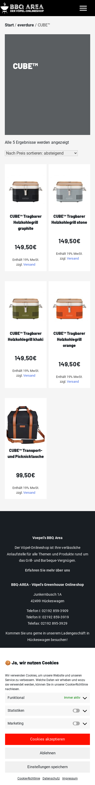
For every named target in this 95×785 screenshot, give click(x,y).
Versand (29, 264)
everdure (25, 25)
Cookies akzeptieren (47, 747)
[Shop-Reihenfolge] (41, 153)
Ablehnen (47, 761)
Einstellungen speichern (47, 775)
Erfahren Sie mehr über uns (47, 570)
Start (9, 25)
